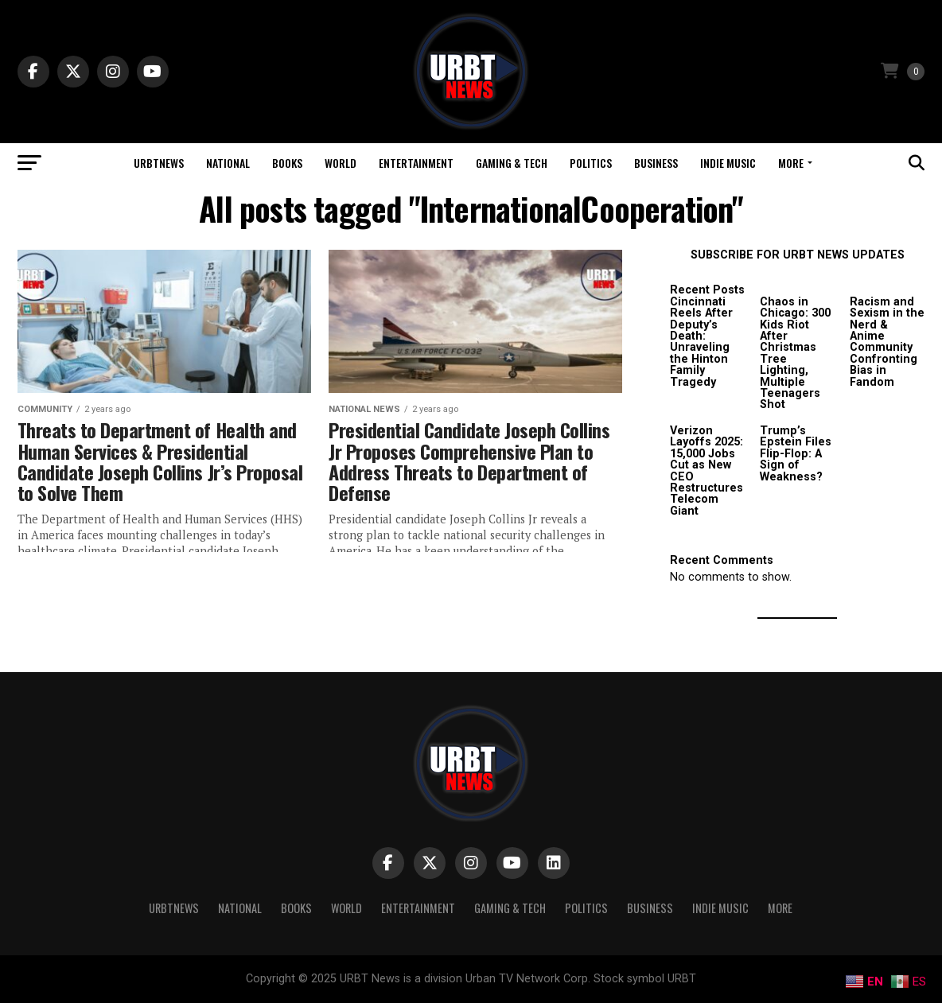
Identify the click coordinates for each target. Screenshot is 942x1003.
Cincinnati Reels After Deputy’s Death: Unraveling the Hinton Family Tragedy (701, 342)
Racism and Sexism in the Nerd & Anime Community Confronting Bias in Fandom (887, 342)
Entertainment (416, 162)
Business (656, 162)
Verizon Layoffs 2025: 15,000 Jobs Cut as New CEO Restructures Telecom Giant (706, 471)
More (791, 162)
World (340, 162)
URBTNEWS (159, 162)
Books (287, 162)
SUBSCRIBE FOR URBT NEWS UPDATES (798, 255)
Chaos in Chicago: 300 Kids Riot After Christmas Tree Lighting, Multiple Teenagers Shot (795, 353)
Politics (591, 162)
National (228, 162)
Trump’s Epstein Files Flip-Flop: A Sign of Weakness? (795, 454)
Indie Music (728, 162)
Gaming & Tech (511, 162)
